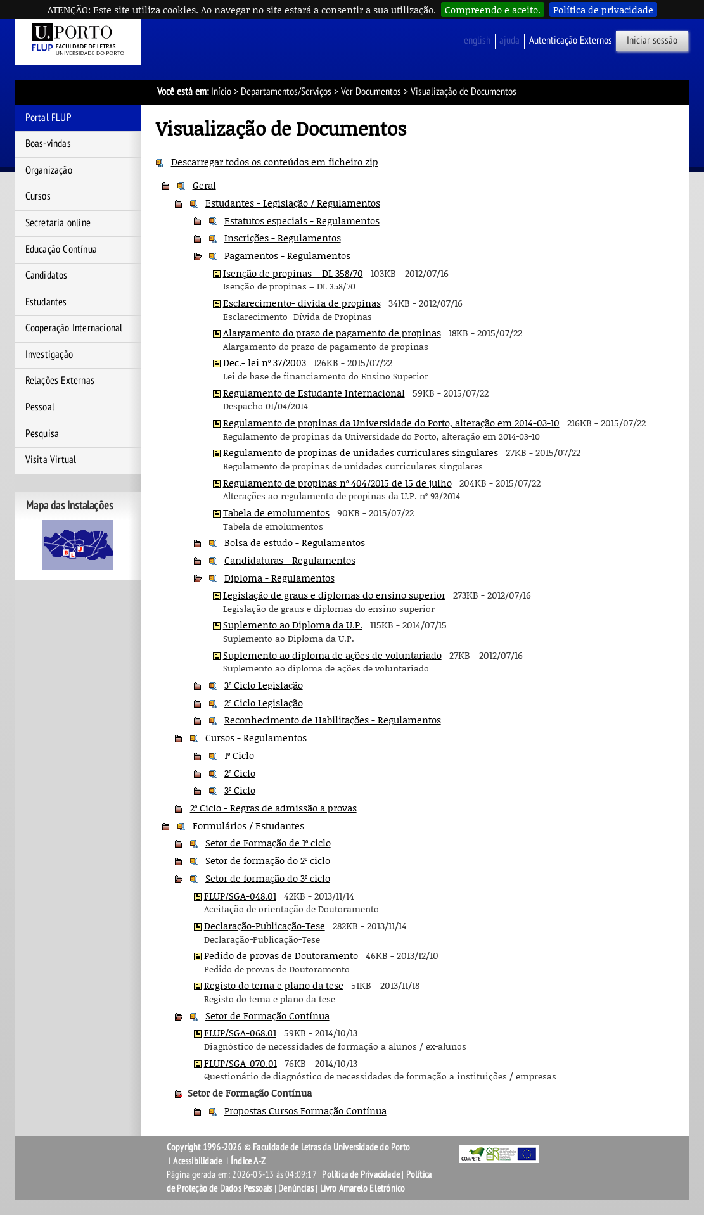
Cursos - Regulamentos (256, 737)
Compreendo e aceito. (493, 9)
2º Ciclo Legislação (263, 702)
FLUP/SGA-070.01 (240, 1063)
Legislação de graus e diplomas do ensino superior (334, 594)
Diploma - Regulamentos (279, 577)
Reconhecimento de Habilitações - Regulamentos (332, 719)
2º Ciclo (239, 773)
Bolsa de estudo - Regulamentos (294, 542)
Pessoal (39, 407)
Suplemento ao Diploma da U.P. (292, 624)
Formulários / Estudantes (248, 825)
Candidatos (46, 275)
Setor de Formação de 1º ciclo (268, 842)
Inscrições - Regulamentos (282, 237)
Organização (48, 170)
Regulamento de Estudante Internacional (314, 392)
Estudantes (46, 302)
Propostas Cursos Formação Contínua (305, 1110)
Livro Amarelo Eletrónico (363, 1188)
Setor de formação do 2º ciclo (267, 860)
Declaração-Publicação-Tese (264, 925)
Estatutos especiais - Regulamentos (302, 220)
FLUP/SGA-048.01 (240, 895)
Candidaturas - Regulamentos (289, 560)
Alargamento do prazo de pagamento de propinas (332, 332)
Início (221, 92)
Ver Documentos (371, 92)
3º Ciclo (239, 790)
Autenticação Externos (570, 40)
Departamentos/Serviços (286, 92)
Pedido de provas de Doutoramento (281, 955)
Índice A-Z (248, 1161)
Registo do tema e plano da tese (273, 985)
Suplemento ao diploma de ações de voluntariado (332, 655)
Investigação (49, 354)
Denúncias (296, 1188)
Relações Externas (59, 380)
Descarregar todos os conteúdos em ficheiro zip (274, 161)
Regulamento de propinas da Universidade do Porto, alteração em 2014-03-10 (391, 422)
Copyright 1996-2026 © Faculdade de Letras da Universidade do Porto (288, 1147)
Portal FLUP (48, 117)
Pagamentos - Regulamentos (287, 255)
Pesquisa (42, 434)
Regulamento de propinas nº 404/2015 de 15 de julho (337, 482)
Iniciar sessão (652, 40)
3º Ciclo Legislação (263, 684)
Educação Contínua (61, 249)
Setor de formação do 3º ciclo (267, 878)
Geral (204, 185)
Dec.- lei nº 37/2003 (264, 362)
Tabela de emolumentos (276, 512)
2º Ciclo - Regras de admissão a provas (273, 807)
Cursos (38, 196)
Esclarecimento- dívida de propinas (302, 302)
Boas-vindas (48, 143)
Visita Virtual (51, 460)
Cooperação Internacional (74, 328)
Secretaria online (58, 223)
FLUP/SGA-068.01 (240, 1032)
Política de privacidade (603, 9)
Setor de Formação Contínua (267, 1015)
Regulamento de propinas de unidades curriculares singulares (360, 452)
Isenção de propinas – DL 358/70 (293, 273)
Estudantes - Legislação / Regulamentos (292, 202)
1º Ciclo (239, 755)
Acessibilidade (197, 1161)
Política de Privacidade (361, 1174)
